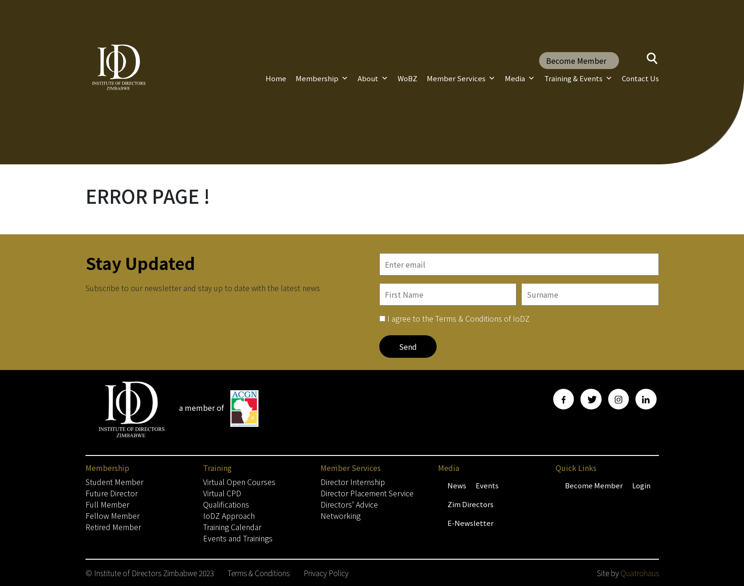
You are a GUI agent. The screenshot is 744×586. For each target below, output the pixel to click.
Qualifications (226, 504)
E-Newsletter (470, 523)
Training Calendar (232, 526)
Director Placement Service (367, 493)
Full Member (107, 504)
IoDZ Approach (229, 515)
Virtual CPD (222, 493)
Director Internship (353, 481)
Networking (340, 515)
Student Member (114, 481)
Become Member (576, 60)
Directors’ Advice (349, 504)
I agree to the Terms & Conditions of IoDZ (458, 318)
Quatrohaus (639, 572)
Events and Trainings (238, 538)
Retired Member (113, 526)
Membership (322, 78)
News (456, 485)
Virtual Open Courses (239, 481)
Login (641, 485)
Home (276, 78)
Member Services (461, 78)
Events (487, 485)
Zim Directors (470, 504)
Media (520, 78)
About (373, 78)
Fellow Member (113, 515)
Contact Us (640, 78)
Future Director (112, 493)
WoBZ (407, 78)
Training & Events (578, 78)
